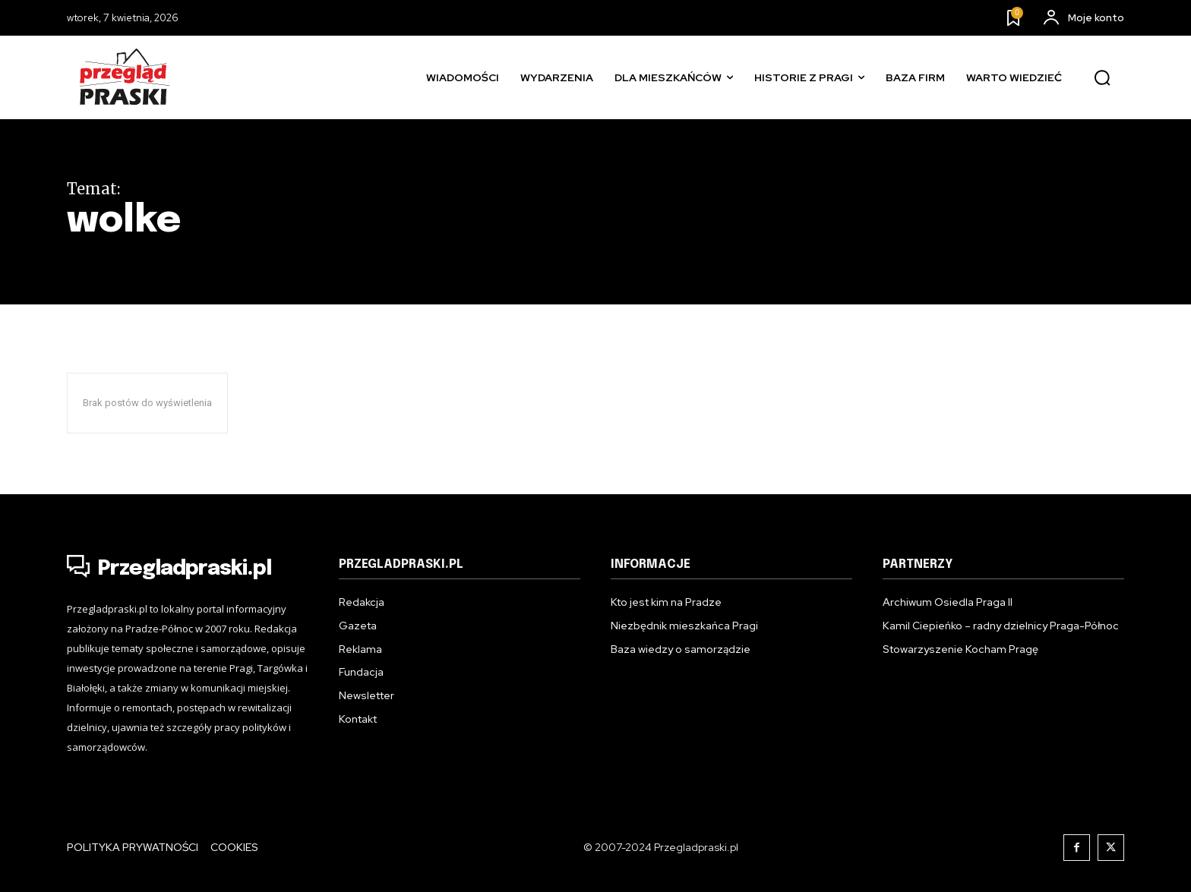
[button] (1102, 78)
